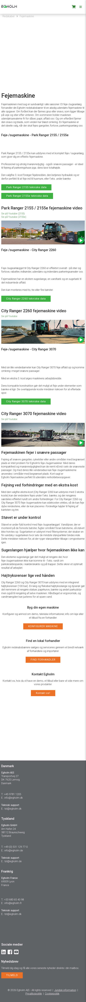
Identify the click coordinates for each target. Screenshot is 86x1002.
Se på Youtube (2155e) (13, 216)
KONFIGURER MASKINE (43, 626)
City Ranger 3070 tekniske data (26, 401)
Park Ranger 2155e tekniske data (27, 195)
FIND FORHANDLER (43, 659)
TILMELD (12, 975)
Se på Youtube (9, 316)
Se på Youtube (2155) (13, 213)
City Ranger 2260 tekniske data (26, 298)
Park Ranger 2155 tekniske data (26, 187)
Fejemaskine (27, 16)
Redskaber (9, 16)
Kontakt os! (43, 693)
